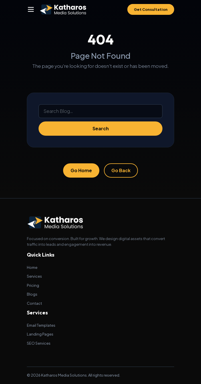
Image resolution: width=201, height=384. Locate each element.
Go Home (81, 170)
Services (34, 276)
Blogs (32, 294)
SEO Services (39, 343)
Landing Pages (40, 334)
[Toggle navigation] (31, 9)
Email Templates (41, 325)
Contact (34, 303)
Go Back (120, 170)
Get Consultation (151, 9)
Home (32, 267)
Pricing (33, 285)
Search (101, 128)
